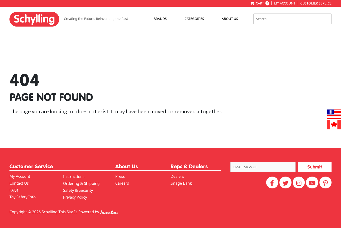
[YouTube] (312, 182)
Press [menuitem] (120, 176)
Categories (194, 18)
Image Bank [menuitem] (181, 183)
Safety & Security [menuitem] (78, 190)
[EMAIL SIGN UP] (262, 167)
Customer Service (316, 3)
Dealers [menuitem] (177, 176)
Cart (262, 3)
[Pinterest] (325, 182)
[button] (315, 167)
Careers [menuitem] (122, 183)
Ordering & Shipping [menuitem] (81, 183)
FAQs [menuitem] (13, 190)
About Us (230, 18)
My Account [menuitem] (19, 176)
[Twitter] (285, 182)
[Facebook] (272, 182)
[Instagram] (299, 182)
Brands (160, 18)
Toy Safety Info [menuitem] (22, 197)
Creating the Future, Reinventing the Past (96, 18)
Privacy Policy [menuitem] (75, 197)
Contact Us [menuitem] (19, 183)
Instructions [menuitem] (73, 176)
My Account (284, 3)
